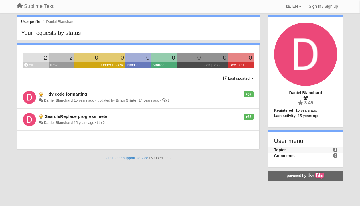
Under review (112, 65)
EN (293, 6)
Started (159, 65)
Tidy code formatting (66, 94)
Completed (213, 65)
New (54, 65)
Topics (280, 150)
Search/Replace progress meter (77, 116)
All (28, 65)
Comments (284, 155)
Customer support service (127, 158)
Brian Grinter (127, 100)
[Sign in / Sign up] (323, 6)
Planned (134, 65)
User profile (30, 21)
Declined (236, 65)
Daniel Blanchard (58, 100)
